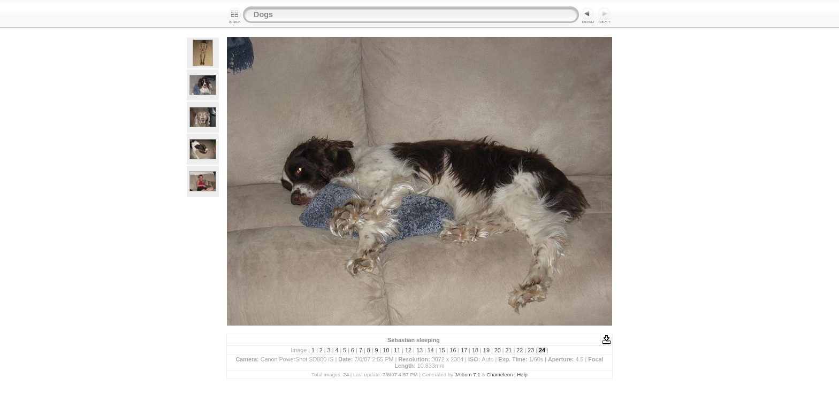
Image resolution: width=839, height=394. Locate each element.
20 (497, 350)
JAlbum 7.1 (467, 374)
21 (509, 350)
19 (486, 350)
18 (475, 350)
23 (531, 350)
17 (464, 350)
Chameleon (499, 374)
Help (522, 374)
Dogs (263, 14)
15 (442, 350)
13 (419, 350)
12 (408, 350)
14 (431, 350)
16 (452, 350)
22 (519, 350)
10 (386, 350)
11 (397, 350)
